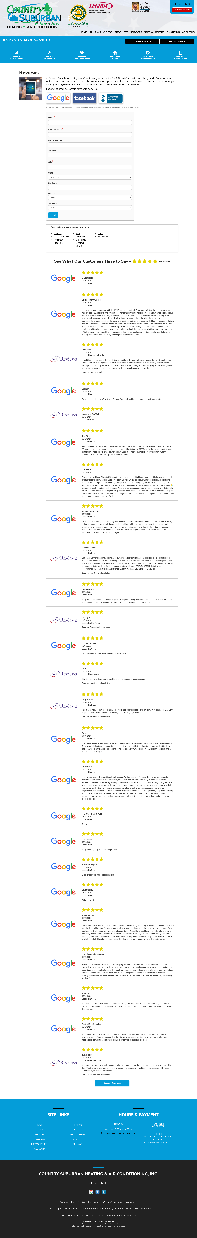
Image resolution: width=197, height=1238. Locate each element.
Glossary (39, 1148)
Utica (100, 233)
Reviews (95, 32)
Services (136, 32)
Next (53, 215)
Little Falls (58, 243)
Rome (79, 246)
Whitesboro (104, 236)
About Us (188, 32)
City (50, 161)
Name (51, 117)
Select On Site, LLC (106, 1222)
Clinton (57, 233)
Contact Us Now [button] (182, 9)
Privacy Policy (39, 1144)
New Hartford (80, 235)
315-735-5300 (98, 1183)
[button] (142, 41)
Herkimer (58, 239)
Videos (107, 32)
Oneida (80, 243)
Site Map (77, 1144)
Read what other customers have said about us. (72, 88)
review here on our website (82, 84)
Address (52, 150)
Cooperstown (61, 236)
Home (83, 32)
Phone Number (55, 140)
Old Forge (81, 239)
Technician (53, 203)
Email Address (55, 129)
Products (121, 32)
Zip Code (52, 183)
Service (51, 193)
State (50, 173)
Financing (173, 32)
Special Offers (154, 32)
